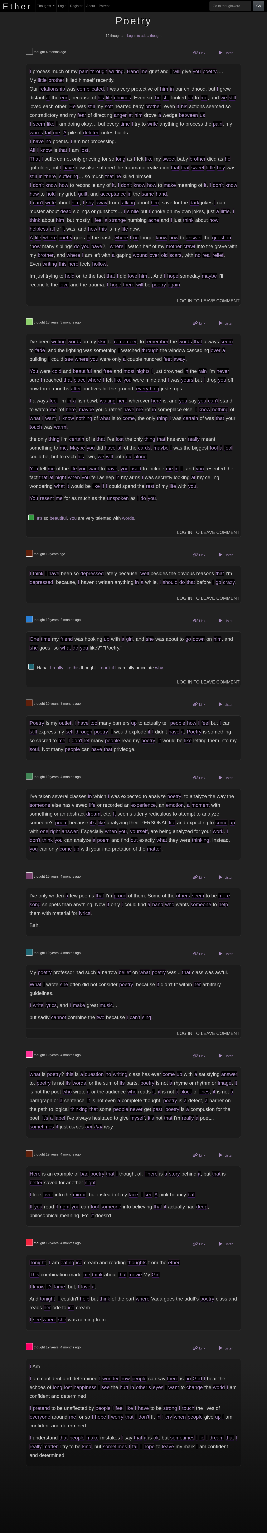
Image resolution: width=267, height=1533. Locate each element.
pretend (41, 1408)
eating (67, 1262)
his (101, 97)
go (218, 582)
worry (117, 1417)
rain (202, 371)
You (34, 371)
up (190, 97)
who (169, 904)
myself (137, 1118)
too (93, 723)
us (202, 115)
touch (36, 427)
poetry (210, 71)
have (38, 141)
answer (194, 237)
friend (66, 639)
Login (62, 6)
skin (102, 341)
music (106, 1005)
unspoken (118, 498)
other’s (143, 1387)
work (218, 831)
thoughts (137, 1262)
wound (140, 255)
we (223, 97)
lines (204, 1091)
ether (174, 1262)
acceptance (113, 194)
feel (99, 220)
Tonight (38, 1262)
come (128, 418)
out (134, 840)
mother (174, 246)
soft (109, 106)
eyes (158, 1387)
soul (34, 749)
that (63, 150)
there (50, 176)
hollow (99, 264)
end (64, 97)
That (35, 159)
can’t (38, 202)
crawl (189, 246)
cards (144, 448)
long (120, 159)
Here (35, 1174)
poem (61, 822)
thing (162, 418)
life (109, 97)
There (151, 1174)
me (144, 71)
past (157, 1109)
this (103, 229)
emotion (175, 805)
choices (122, 97)
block (186, 1091)
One (34, 639)
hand (161, 194)
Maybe (77, 448)
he (158, 97)
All (32, 150)
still (166, 97)
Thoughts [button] (44, 6)
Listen (225, 53)
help (223, 904)
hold (51, 194)
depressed (92, 573)
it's (93, 822)
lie (201, 1438)
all (52, 229)
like (50, 124)
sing (146, 1017)
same (148, 194)
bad (84, 1174)
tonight (47, 1299)
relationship (52, 89)
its (68, 1083)
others (183, 895)
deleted (91, 132)
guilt (82, 194)
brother (56, 80)
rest (150, 486)
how (63, 185)
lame (59, 1286)
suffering (68, 176)
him (164, 89)
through (98, 71)
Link (200, 52)
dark (194, 202)
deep (201, 1206)
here (73, 264)
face (133, 1194)
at (48, 97)
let (86, 740)
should (170, 582)
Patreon (104, 6)
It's (39, 518)
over (154, 255)
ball (191, 1194)
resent (47, 498)
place (80, 380)
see (69, 359)
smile (133, 211)
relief (218, 255)
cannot (58, 1017)
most (129, 371)
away (101, 202)
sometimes (42, 1126)
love (132, 276)
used (135, 468)
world (219, 1387)
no (48, 141)
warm (60, 427)
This (34, 1274)
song (35, 904)
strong (170, 1408)
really (194, 439)
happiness (85, 1387)
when (74, 477)
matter (154, 849)
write (152, 124)
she (150, 639)
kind (86, 1446)
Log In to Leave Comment (208, 300)
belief (125, 972)
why (159, 667)
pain (83, 71)
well (144, 573)
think (35, 220)
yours (187, 380)
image (224, 1083)
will (176, 71)
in (172, 89)
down (199, 639)
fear (82, 115)
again (174, 284)
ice (79, 1262)
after (76, 388)
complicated (90, 89)
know (46, 150)
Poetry (37, 723)
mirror (79, 1194)
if (178, 106)
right (55, 831)
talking (128, 202)
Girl (155, 1274)
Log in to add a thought (144, 35)
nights (143, 371)
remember (125, 341)
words (36, 132)
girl (129, 639)
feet (167, 359)
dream (93, 814)
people (177, 723)
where (50, 237)
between (188, 115)
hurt (124, 1387)
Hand (133, 71)
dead (65, 211)
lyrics (84, 913)
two (100, 1017)
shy (90, 202)
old (164, 255)
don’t (38, 185)
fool (214, 448)
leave (168, 1446)
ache (153, 220)
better (36, 1182)
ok (156, 1438)
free (107, 371)
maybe (209, 276)
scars (175, 255)
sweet (169, 159)
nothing (220, 409)
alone (140, 456)
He (72, 106)
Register (76, 6)
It (114, 814)
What (35, 984)
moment (200, 805)
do (77, 246)
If (31, 1206)
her (197, 984)
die (129, 456)
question (221, 237)
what (35, 418)
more (224, 895)
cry (168, 1417)
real (206, 255)
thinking (200, 840)
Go (258, 6)
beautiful (82, 371)
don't (106, 667)
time (125, 124)
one (44, 831)
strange (117, 220)
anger (120, 115)
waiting (108, 401)
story (174, 1174)
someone (40, 805)
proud (120, 895)
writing (116, 71)
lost (84, 150)
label (60, 1118)
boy (221, 167)
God (197, 1378)
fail (48, 132)
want (50, 418)
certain (190, 418)
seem (39, 124)
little (42, 80)
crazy (229, 582)
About (90, 6)
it (113, 185)
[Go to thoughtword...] (230, 6)
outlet (65, 723)
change (194, 1387)
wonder (110, 1378)
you (197, 71)
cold (56, 371)
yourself (138, 831)
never (223, 371)
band (157, 904)
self (69, 732)
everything (147, 388)
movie (135, 1274)
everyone (40, 1417)
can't (213, 401)
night (60, 477)
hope (172, 276)
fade (40, 350)
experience (143, 805)
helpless (39, 229)
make (170, 185)
